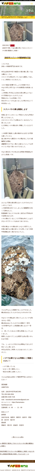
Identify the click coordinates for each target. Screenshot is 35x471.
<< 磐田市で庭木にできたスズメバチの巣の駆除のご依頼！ (17, 445)
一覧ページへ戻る (18, 437)
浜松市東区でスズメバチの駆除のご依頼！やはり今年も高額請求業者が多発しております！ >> (17, 453)
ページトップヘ (29, 461)
